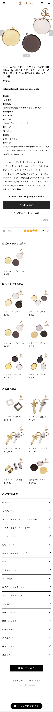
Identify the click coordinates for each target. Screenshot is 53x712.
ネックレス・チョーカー (13, 595)
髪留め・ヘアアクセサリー (14, 587)
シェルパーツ (8, 604)
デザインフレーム (10, 612)
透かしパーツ (8, 646)
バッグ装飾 (7, 579)
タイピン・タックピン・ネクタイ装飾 (19, 519)
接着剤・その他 (9, 629)
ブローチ (6, 562)
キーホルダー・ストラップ (14, 553)
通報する (46, 220)
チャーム (6, 502)
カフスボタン (8, 511)
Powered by (26, 685)
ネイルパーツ (8, 638)
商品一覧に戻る (26, 668)
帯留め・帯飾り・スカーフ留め (16, 528)
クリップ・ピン (9, 570)
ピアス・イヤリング (11, 536)
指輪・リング (8, 545)
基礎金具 (6, 655)
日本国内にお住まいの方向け (26, 213)
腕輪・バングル (9, 621)
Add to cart (26, 205)
